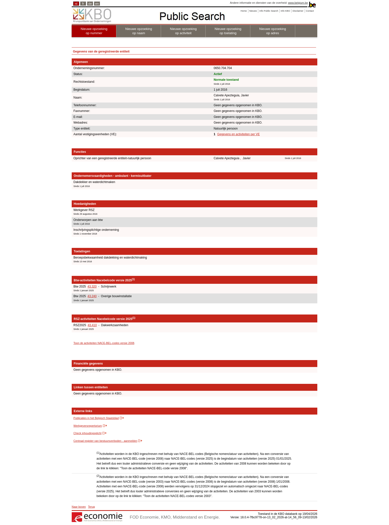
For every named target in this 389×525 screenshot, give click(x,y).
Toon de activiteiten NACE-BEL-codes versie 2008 (103, 342)
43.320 (92, 286)
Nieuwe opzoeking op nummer (94, 31)
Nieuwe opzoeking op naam (138, 31)
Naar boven (79, 506)
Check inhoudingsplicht (87, 433)
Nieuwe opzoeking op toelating (228, 31)
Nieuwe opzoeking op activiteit (183, 31)
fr (83, 3)
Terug (91, 506)
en (97, 3)
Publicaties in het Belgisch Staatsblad (96, 418)
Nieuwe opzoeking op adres (272, 31)
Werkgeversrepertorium (87, 425)
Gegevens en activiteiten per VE (238, 134)
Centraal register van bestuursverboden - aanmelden (105, 440)
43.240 (92, 296)
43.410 (92, 325)
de (90, 3)
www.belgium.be (298, 2)
